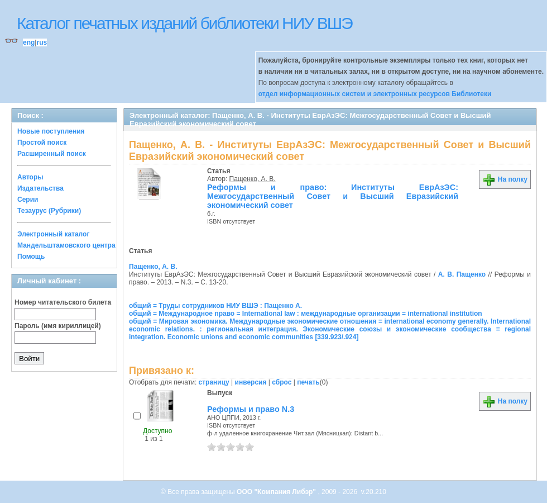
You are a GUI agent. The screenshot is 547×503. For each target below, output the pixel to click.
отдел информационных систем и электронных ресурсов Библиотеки (375, 94)
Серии (27, 199)
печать (308, 382)
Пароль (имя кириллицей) (58, 326)
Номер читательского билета (63, 302)
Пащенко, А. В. (252, 179)
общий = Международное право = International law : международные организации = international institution (305, 313)
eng (29, 42)
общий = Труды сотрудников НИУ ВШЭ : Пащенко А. (215, 306)
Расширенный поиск (51, 154)
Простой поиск (41, 142)
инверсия (251, 382)
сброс (281, 382)
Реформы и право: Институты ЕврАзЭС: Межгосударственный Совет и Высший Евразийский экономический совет (332, 196)
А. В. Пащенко (462, 274)
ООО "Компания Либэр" (277, 492)
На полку (504, 179)
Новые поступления (51, 131)
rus (41, 42)
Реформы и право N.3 (250, 409)
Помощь (31, 256)
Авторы (30, 177)
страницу (214, 382)
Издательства (40, 188)
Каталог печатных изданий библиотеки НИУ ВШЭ (184, 23)
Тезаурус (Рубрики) (49, 211)
